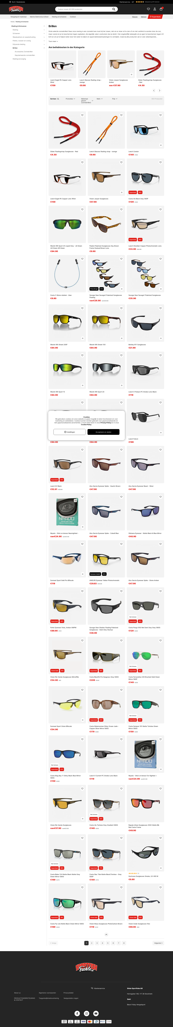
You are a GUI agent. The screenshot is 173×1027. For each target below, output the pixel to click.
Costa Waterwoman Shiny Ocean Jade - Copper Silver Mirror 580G (104, 727)
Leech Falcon (133, 439)
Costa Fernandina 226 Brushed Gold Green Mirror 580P (144, 678)
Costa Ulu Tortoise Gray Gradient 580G (103, 825)
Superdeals (155, 17)
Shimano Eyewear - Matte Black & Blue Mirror (145, 533)
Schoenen (27, 33)
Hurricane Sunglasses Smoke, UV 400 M (143, 876)
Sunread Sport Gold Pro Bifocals (62, 580)
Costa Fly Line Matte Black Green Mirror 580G (67, 924)
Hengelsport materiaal (18, 17)
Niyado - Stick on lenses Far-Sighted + (143, 776)
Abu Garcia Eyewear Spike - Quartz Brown (104, 486)
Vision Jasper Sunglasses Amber (118, 81)
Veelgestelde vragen (71, 998)
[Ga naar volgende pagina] (158, 943)
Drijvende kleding (27, 44)
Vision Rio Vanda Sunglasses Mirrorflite (64, 677)
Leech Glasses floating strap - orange (91, 81)
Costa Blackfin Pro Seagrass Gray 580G (104, 677)
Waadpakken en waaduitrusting (27, 37)
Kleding (27, 30)
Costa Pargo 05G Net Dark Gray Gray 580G (144, 627)
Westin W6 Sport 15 (57, 392)
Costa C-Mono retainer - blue (60, 295)
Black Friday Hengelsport (136, 1004)
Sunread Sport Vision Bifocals (61, 726)
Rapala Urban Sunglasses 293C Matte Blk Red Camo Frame (144, 826)
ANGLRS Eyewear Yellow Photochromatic (104, 580)
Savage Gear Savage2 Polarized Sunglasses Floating (105, 296)
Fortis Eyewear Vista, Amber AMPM (63, 627)
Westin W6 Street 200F (58, 344)
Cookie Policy (86, 424)
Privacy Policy (106, 423)
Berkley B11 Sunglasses (137, 344)
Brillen (27, 48)
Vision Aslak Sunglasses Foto (139, 924)
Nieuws (134, 17)
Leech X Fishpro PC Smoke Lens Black (143, 392)
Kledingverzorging (19, 59)
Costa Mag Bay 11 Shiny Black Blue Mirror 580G (65, 777)
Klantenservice (125, 2)
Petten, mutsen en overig (27, 41)
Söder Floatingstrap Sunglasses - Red (150, 81)
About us (17, 993)
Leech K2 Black (56, 486)
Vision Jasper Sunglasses (98, 199)
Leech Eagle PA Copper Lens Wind (60, 81)
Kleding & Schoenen (59, 17)
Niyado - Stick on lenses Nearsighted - (64, 533)
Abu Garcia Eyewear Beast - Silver (141, 486)
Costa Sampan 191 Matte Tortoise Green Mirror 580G (143, 727)
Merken (143, 17)
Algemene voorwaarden (47, 993)
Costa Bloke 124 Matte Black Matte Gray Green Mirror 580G (65, 875)
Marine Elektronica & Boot (39, 17)
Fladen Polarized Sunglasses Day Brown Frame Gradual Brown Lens (104, 247)
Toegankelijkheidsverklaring (49, 998)
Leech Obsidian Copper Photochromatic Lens (145, 246)
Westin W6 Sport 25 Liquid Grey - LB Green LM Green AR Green (66, 247)
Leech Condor (134, 151)
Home (12, 21)
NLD (18, 2)
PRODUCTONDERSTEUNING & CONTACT (24, 999)
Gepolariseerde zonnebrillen (25, 55)
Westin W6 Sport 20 (96, 392)
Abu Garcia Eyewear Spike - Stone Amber (144, 580)
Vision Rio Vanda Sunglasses (60, 825)
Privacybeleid (68, 993)
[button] (147, 2)
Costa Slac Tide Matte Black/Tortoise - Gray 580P (105, 875)
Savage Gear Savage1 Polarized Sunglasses (145, 295)
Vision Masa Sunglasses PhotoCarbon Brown (105, 924)
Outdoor (73, 17)
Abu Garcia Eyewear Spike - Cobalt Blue (104, 533)
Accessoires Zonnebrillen (24, 51)
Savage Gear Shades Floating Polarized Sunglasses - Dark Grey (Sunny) (103, 629)
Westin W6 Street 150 (97, 344)
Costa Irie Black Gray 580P (138, 199)
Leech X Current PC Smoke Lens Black (103, 776)
